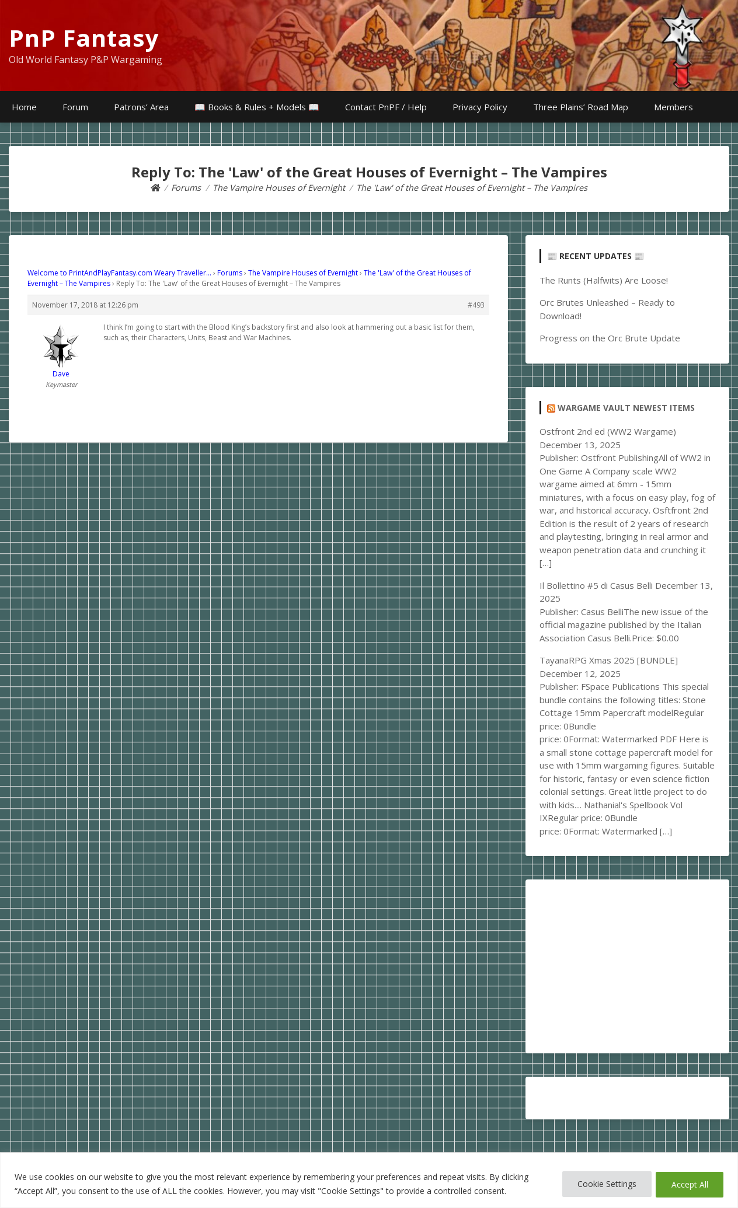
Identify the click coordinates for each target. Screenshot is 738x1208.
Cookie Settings (601, 1183)
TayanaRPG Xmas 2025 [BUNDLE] (608, 660)
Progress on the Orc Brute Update (609, 338)
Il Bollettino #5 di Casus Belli (596, 585)
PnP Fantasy (84, 38)
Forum (75, 107)
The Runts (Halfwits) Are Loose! (603, 280)
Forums (229, 273)
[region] (369, 1180)
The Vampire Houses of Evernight (303, 273)
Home (24, 107)
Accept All (688, 1183)
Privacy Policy (479, 107)
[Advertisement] (627, 966)
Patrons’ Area (141, 107)
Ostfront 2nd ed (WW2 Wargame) (607, 431)
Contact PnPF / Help (386, 107)
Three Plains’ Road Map (580, 107)
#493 (476, 305)
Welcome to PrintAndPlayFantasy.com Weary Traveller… (119, 273)
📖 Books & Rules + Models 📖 (256, 107)
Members (673, 107)
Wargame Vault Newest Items (626, 407)
